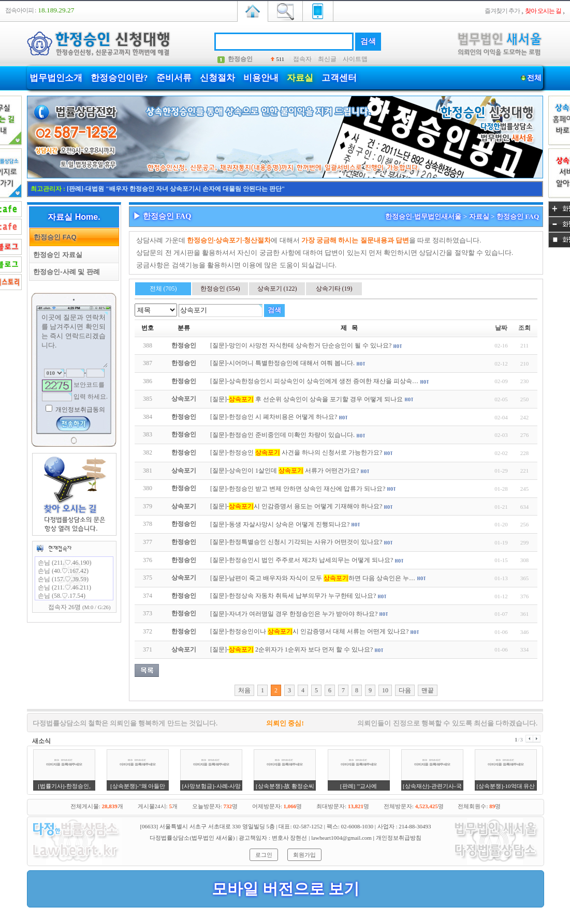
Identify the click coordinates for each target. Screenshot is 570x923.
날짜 (501, 327)
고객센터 (339, 78)
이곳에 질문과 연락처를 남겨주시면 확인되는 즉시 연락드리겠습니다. (74, 340)
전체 (534, 78)
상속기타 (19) (334, 288)
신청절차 (217, 78)
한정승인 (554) (220, 288)
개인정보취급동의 (79, 409)
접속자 (302, 59)
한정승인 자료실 (56, 255)
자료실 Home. (74, 217)
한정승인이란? (119, 78)
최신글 (327, 59)
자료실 (300, 78)
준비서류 (174, 78)
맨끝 (427, 690)
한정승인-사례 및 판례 (65, 272)
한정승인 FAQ (53, 237)
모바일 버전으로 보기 (285, 888)
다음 (405, 690)
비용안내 (261, 78)
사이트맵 (355, 59)
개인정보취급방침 (398, 838)
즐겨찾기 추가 (502, 10)
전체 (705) (163, 288)
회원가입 (304, 855)
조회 (524, 327)
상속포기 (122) (277, 288)
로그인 (263, 855)
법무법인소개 (56, 78)
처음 (244, 690)
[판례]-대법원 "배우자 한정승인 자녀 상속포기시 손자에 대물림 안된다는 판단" (176, 188)
